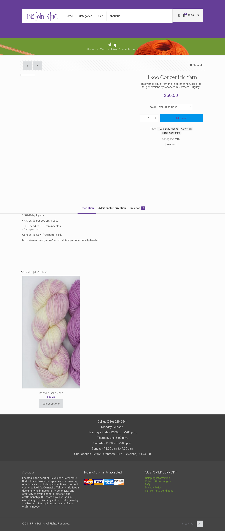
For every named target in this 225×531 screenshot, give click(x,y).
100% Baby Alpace (168, 128)
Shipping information (157, 478)
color (153, 107)
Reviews (137, 208)
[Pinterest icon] (189, 523)
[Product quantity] (149, 118)
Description (87, 208)
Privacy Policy (153, 487)
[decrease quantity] (142, 118)
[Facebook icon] (183, 523)
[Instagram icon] (192, 523)
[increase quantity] (155, 118)
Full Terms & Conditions (159, 490)
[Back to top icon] (200, 524)
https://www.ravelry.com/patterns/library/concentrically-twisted (60, 240)
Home (90, 49)
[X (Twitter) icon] (186, 523)
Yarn (102, 49)
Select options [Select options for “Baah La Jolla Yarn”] (51, 403)
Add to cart (181, 118)
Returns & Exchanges (158, 481)
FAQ (147, 484)
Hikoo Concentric (171, 132)
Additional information (112, 208)
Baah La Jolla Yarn (51, 393)
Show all (196, 65)
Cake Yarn (186, 128)
